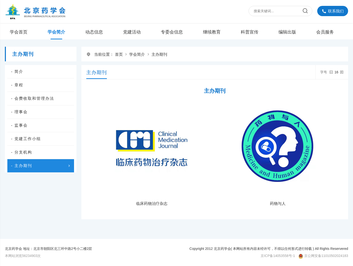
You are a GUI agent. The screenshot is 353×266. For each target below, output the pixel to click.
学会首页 (18, 32)
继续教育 (212, 32)
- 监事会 (19, 125)
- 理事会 (19, 112)
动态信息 (94, 32)
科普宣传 (249, 32)
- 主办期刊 (41, 165)
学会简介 (56, 32)
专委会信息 (172, 32)
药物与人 (278, 203)
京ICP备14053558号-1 (278, 256)
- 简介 (17, 71)
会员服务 (325, 32)
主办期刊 (159, 54)
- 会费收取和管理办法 (32, 98)
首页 (119, 54)
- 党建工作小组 (26, 139)
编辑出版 (287, 32)
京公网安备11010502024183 (326, 256)
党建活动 (132, 32)
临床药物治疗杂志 (151, 203)
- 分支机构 (21, 152)
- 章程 (17, 85)
